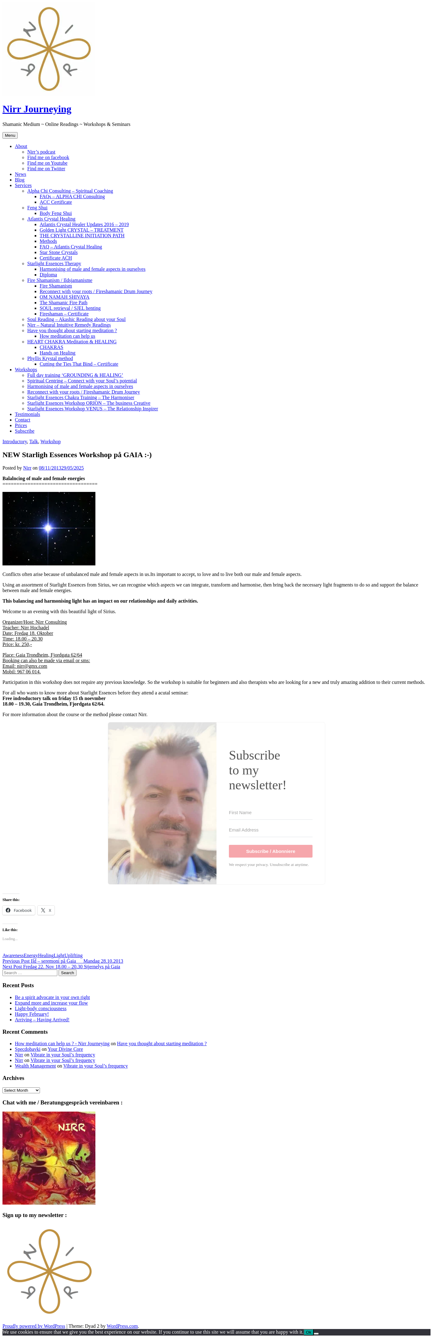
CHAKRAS (51, 347)
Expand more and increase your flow (51, 1003)
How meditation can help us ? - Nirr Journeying (62, 1043)
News (20, 174)
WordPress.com (122, 1326)
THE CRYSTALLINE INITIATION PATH (82, 235)
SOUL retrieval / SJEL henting (70, 308)
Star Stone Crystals (59, 252)
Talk (33, 441)
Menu (10, 135)
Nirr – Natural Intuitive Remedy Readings (69, 325)
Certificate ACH (56, 258)
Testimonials (27, 414)
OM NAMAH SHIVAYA (65, 297)
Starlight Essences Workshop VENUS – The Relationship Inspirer (92, 408)
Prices (21, 425)
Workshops (26, 369)
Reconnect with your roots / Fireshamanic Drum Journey (96, 291)
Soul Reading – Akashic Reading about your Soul (76, 319)
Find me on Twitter (46, 168)
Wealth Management (35, 1065)
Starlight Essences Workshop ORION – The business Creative (89, 403)
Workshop (51, 441)
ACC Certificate (56, 202)
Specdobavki (28, 1049)
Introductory (14, 441)
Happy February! (32, 1014)
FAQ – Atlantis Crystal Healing (71, 246)
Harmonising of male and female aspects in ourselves (93, 269)
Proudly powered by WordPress (33, 1326)
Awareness (13, 955)
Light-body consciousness (41, 1008)
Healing (46, 955)
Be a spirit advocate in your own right (52, 997)
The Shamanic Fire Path (63, 302)
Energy (31, 955)
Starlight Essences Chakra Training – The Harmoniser (80, 397)
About (21, 146)
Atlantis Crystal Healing (51, 218)
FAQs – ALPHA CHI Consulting (72, 196)
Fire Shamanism (56, 285)
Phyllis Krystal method (50, 358)
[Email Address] (271, 830)
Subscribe (24, 431)
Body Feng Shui (56, 213)
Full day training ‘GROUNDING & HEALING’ (75, 375)
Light (59, 955)
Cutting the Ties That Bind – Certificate (79, 364)
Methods (48, 241)
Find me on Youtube (47, 163)
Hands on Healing (58, 352)
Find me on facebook (48, 157)
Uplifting (73, 955)
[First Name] (271, 812)
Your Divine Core (65, 1049)
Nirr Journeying (37, 108)
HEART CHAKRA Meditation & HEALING (72, 341)
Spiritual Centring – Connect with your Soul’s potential (82, 380)
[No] (316, 1334)
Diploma (48, 274)
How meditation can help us (67, 336)
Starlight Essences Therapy (54, 263)
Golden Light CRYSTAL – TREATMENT (82, 230)
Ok (308, 1332)
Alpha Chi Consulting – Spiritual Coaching (70, 191)
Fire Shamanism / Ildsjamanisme (59, 280)
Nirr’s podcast (41, 151)
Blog (19, 179)
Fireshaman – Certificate (64, 313)
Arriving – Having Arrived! (42, 1019)
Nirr (27, 468)
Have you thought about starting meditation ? (72, 330)
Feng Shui (37, 207)
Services (23, 185)
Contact (22, 419)
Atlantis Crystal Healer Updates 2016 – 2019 (84, 224)
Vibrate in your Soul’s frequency (62, 1054)
